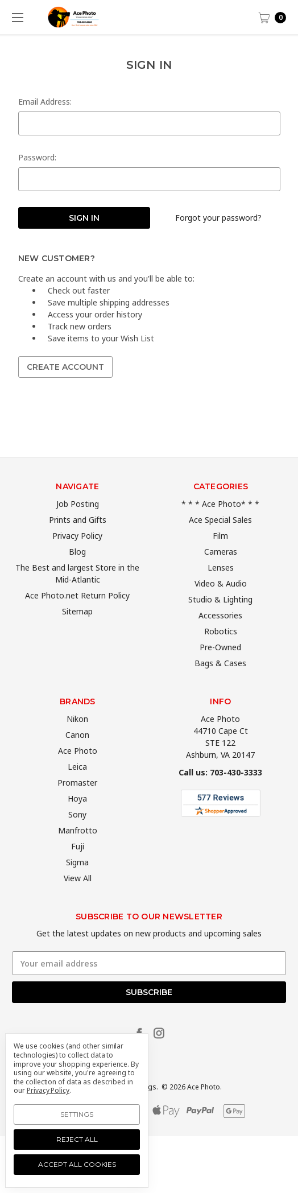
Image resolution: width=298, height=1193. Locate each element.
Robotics (220, 657)
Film (220, 561)
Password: (37, 157)
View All (78, 903)
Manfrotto (77, 856)
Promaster (77, 808)
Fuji (77, 871)
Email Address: (45, 101)
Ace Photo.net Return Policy (77, 621)
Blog (77, 577)
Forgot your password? (218, 217)
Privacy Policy (77, 561)
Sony (77, 840)
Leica (77, 792)
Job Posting (77, 530)
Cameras (220, 577)
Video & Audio (220, 609)
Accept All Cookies (77, 1164)
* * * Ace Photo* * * (220, 530)
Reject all (77, 1139)
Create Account (65, 367)
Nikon (77, 744)
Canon (77, 760)
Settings (76, 1114)
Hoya (77, 824)
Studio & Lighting (220, 625)
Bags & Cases (220, 689)
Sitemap (77, 637)
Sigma (77, 887)
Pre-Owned (220, 673)
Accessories (220, 641)
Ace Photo (77, 776)
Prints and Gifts (77, 545)
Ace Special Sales (220, 545)
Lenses (221, 593)
